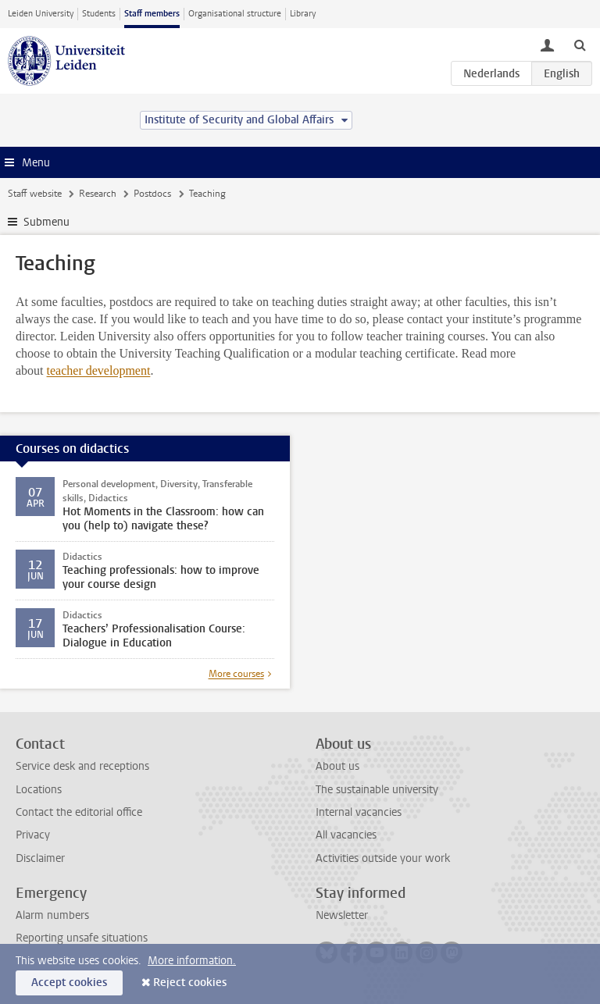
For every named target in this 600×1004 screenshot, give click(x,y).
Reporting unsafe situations (82, 938)
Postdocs (152, 193)
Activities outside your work (383, 858)
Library (303, 14)
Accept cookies (69, 982)
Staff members (152, 14)
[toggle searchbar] (579, 44)
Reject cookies (190, 982)
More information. (192, 960)
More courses (236, 674)
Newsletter (342, 915)
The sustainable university (377, 789)
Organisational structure (234, 14)
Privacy (33, 835)
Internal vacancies (359, 812)
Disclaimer (40, 858)
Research (97, 193)
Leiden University (40, 14)
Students (99, 14)
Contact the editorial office (79, 812)
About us (337, 766)
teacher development (99, 370)
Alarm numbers (52, 915)
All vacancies (346, 835)
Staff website (35, 193)
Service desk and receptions (82, 766)
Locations (39, 789)
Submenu (46, 222)
